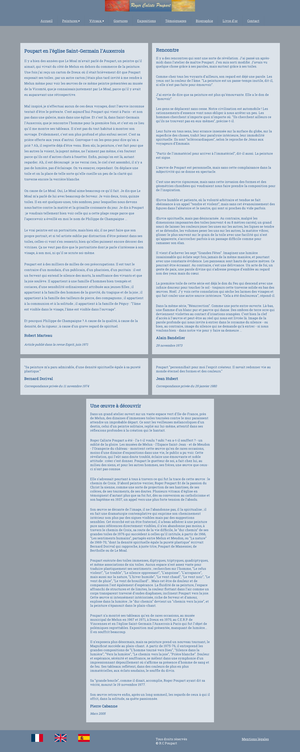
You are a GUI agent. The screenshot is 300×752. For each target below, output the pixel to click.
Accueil (46, 21)
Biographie (204, 21)
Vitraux (96, 21)
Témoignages (175, 21)
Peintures (71, 21)
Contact (253, 21)
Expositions (146, 21)
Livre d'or (230, 21)
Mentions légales (255, 739)
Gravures (121, 21)
